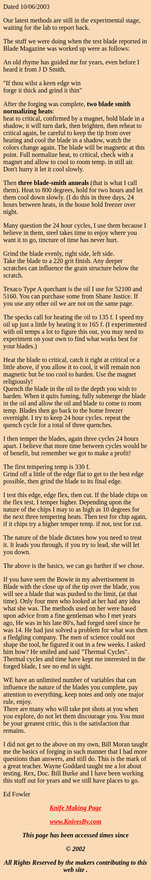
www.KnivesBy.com (75, 821)
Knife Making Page (75, 807)
